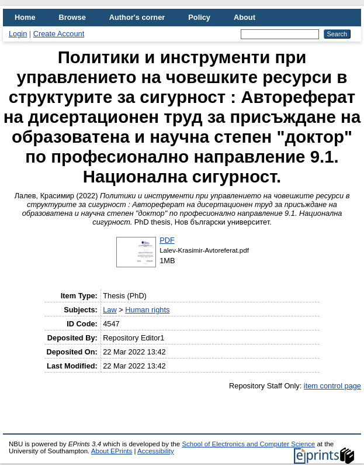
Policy (199, 17)
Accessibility (155, 450)
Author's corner (137, 17)
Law (109, 309)
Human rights (147, 309)
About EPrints (111, 450)
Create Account (59, 33)
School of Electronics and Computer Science (248, 443)
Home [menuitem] (25, 17)
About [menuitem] (244, 17)
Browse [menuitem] (72, 17)
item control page (332, 385)
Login (18, 33)
